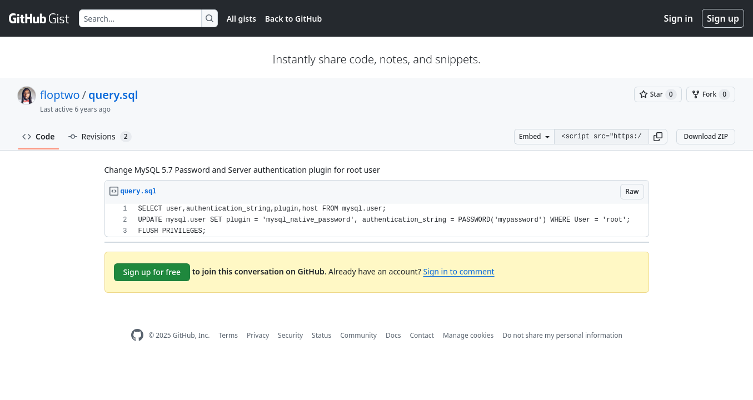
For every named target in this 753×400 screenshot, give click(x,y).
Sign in (678, 18)
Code (38, 136)
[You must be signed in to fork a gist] (710, 94)
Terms (228, 335)
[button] (658, 136)
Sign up (723, 18)
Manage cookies (468, 335)
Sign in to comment (458, 271)
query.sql (113, 94)
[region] (377, 220)
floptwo (59, 94)
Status (321, 335)
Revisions (100, 136)
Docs (393, 335)
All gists (241, 18)
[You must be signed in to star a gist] (658, 94)
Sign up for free (152, 272)
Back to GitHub (293, 18)
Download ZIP (706, 136)
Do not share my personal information (562, 335)
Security (290, 335)
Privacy (258, 335)
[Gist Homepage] (39, 18)
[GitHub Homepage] (137, 335)
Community (358, 335)
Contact (421, 335)
